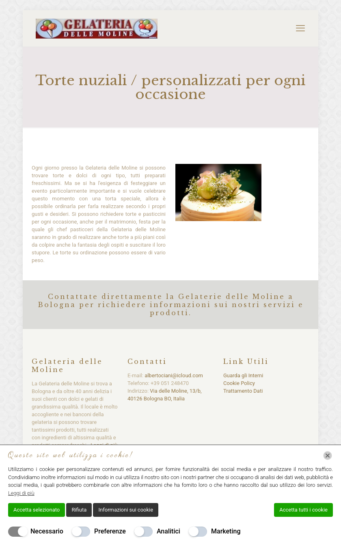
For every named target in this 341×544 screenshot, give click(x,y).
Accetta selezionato (36, 510)
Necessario (46, 531)
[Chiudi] (327, 455)
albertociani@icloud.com (174, 375)
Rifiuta (78, 510)
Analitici (168, 531)
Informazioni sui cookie (125, 510)
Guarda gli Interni (243, 375)
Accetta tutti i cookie (303, 510)
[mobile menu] (300, 28)
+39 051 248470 (170, 383)
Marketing (225, 531)
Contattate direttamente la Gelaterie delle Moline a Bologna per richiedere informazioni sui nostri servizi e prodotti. (171, 304)
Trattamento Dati (243, 391)
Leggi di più (21, 493)
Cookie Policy (239, 383)
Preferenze (110, 531)
